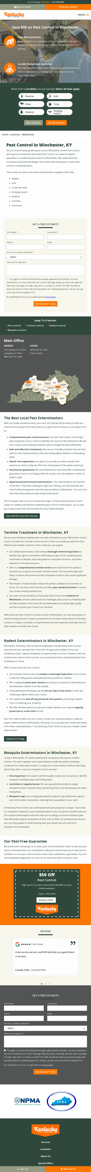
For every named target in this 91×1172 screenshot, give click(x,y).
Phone (9, 242)
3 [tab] (49, 984)
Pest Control (14, 325)
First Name (11, 232)
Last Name (52, 232)
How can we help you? (16, 262)
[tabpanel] (45, 957)
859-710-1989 (15, 356)
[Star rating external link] (45, 2)
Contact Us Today (15, 738)
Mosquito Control (17, 330)
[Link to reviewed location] (45, 944)
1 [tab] (41, 984)
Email (49, 242)
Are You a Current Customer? (19, 252)
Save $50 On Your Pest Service (22, 515)
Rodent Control (57, 325)
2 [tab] (45, 984)
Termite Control (35, 325)
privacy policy (50, 297)
